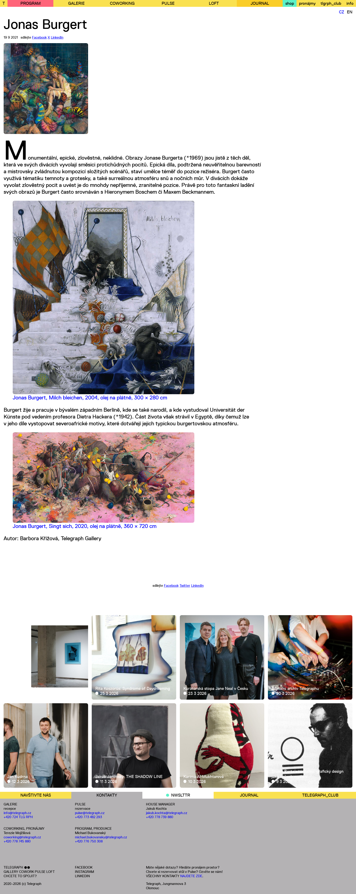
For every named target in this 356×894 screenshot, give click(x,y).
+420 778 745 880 (17, 841)
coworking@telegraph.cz (22, 837)
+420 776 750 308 (89, 841)
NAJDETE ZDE (191, 876)
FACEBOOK (83, 867)
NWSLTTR (180, 795)
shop (289, 3)
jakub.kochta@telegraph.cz (166, 813)
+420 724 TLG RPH (18, 817)
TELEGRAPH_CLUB (320, 795)
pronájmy (307, 3)
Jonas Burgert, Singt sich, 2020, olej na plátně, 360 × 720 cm (84, 526)
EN (349, 12)
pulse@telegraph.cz (90, 813)
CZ (341, 12)
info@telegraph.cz (17, 813)
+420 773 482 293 (88, 817)
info (350, 3)
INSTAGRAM (84, 871)
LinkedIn (57, 37)
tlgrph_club (331, 3)
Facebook (39, 37)
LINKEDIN (82, 876)
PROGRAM (30, 3)
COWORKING (122, 3)
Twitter (185, 585)
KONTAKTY (106, 795)
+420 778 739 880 (159, 817)
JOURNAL (260, 3)
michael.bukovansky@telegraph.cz (101, 837)
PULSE (168, 3)
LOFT (214, 3)
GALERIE (76, 3)
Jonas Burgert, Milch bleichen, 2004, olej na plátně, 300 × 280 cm (90, 397)
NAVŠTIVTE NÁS (35, 795)
